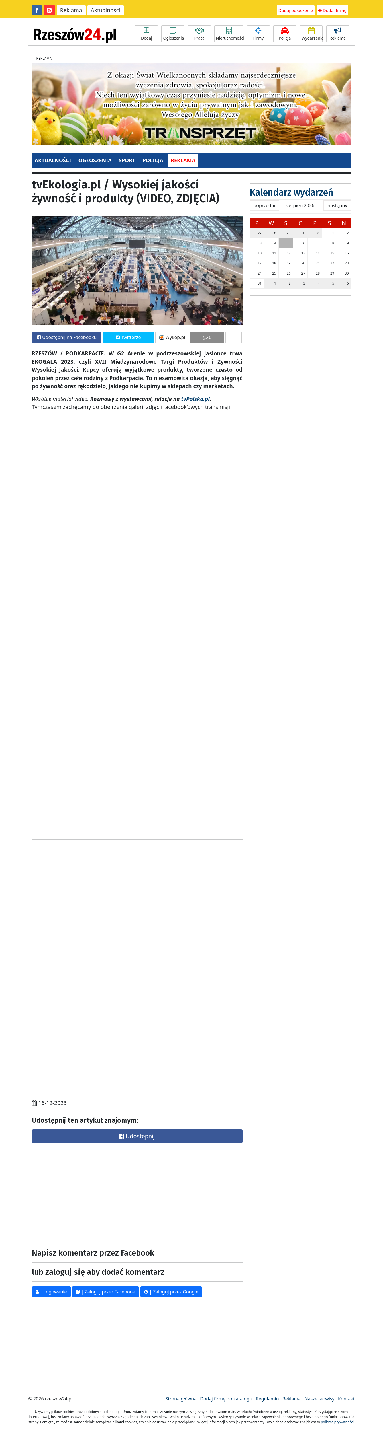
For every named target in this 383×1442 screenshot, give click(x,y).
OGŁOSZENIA (95, 160)
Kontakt (346, 1399)
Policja (284, 34)
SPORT (127, 160)
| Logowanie (51, 1292)
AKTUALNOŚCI (53, 160)
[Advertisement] (83, 1194)
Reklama (71, 10)
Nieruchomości (229, 34)
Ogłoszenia (173, 34)
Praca (199, 34)
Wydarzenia (312, 34)
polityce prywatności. (338, 1422)
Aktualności (105, 10)
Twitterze (128, 337)
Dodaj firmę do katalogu (226, 1399)
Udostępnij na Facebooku (67, 337)
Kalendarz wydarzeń (291, 192)
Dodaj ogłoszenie (295, 10)
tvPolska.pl (194, 399)
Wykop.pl (172, 337)
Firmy (258, 34)
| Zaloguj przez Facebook (105, 1292)
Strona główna (181, 1399)
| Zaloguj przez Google (171, 1292)
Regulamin (267, 1399)
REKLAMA (183, 160)
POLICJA (152, 160)
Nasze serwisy (319, 1399)
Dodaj (146, 34)
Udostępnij (137, 1136)
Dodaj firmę (332, 10)
